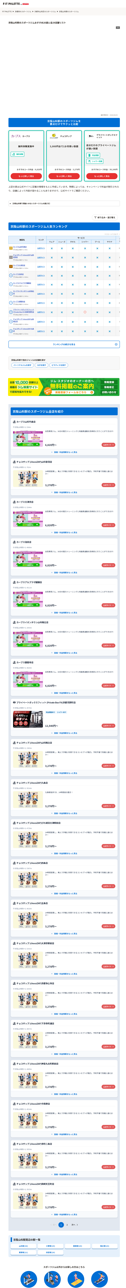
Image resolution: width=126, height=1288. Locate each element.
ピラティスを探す (59, 323)
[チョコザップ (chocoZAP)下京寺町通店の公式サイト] (64, 996)
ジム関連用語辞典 (104, 1282)
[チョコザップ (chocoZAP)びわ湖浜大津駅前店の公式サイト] (64, 796)
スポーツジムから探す (55, 1277)
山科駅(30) (23, 1204)
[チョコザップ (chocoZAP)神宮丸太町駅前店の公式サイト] (64, 1036)
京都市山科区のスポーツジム (45, 11)
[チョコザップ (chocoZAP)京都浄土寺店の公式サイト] (64, 956)
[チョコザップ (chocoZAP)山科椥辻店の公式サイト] (64, 715)
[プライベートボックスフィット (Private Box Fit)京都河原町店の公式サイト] (64, 675)
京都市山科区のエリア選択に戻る (25, 1259)
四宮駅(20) (50, 1211)
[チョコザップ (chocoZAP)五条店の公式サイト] (64, 876)
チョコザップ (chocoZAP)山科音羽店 (23, 214)
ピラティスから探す (96, 1277)
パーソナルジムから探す (29, 1277)
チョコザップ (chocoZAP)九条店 (23, 288)
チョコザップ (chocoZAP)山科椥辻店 (23, 278)
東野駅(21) (23, 1211)
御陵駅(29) (77, 1204)
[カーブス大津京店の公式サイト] (64, 475)
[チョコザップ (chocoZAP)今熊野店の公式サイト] (64, 1077)
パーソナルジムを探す (22, 323)
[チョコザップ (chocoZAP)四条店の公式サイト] (64, 836)
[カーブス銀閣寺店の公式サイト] (64, 635)
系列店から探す (67, 1282)
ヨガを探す (41, 323)
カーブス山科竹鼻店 (20, 205)
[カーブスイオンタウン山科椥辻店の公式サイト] (64, 595)
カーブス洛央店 (18, 232)
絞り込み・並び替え (104, 175)
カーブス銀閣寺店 (19, 260)
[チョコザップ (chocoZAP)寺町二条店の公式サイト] (64, 1117)
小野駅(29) (50, 1204)
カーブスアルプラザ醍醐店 (22, 241)
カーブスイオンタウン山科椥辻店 (23, 250)
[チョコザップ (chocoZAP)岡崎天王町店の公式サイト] (64, 1157)
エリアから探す (48, 1282)
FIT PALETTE (7, 11)
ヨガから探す (76, 1277)
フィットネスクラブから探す (23, 1282)
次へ (75, 1183)
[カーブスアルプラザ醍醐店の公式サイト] (64, 555)
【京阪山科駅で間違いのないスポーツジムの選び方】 (31, 162)
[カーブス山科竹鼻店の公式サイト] (64, 394)
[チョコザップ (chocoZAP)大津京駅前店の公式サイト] (64, 916)
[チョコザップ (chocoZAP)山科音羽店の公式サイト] (64, 435)
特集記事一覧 (85, 1282)
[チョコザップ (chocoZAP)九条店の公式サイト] (64, 756)
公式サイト (41, 206)
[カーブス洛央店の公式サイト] (64, 515)
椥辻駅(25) (104, 1204)
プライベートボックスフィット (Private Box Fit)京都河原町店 (23, 269)
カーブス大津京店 (19, 223)
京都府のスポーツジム (23, 11)
